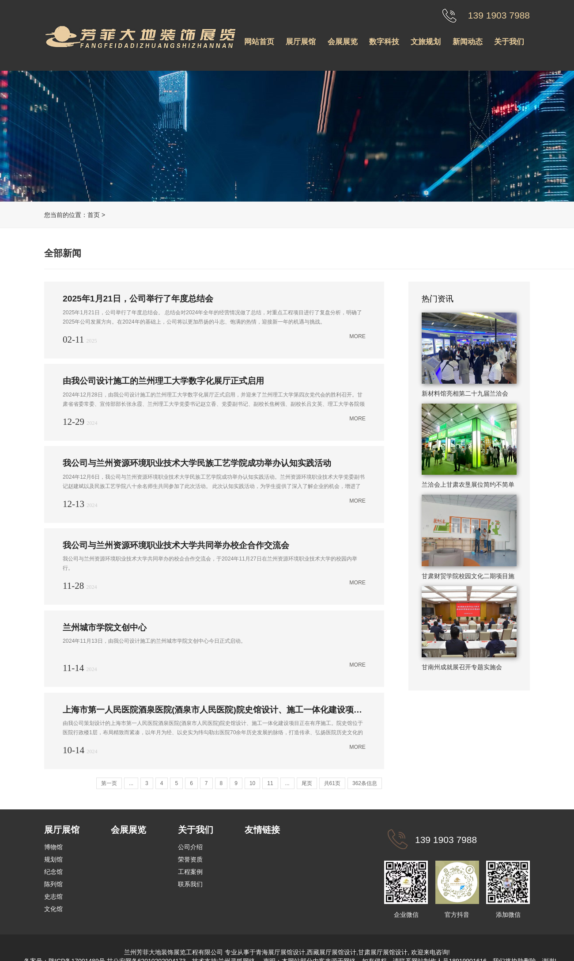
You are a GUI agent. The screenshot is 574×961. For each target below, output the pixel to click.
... (131, 783)
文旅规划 (426, 42)
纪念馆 (53, 871)
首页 (93, 214)
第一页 (109, 783)
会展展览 (343, 42)
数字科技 (384, 42)
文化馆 (53, 908)
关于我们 (509, 42)
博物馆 (53, 846)
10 (252, 783)
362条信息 (364, 783)
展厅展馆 (301, 42)
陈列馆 (53, 883)
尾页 (307, 783)
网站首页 (259, 42)
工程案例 (190, 871)
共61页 (332, 783)
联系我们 (190, 883)
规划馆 (53, 858)
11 (270, 783)
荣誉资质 (190, 858)
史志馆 (53, 896)
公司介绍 (190, 846)
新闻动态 (468, 42)
